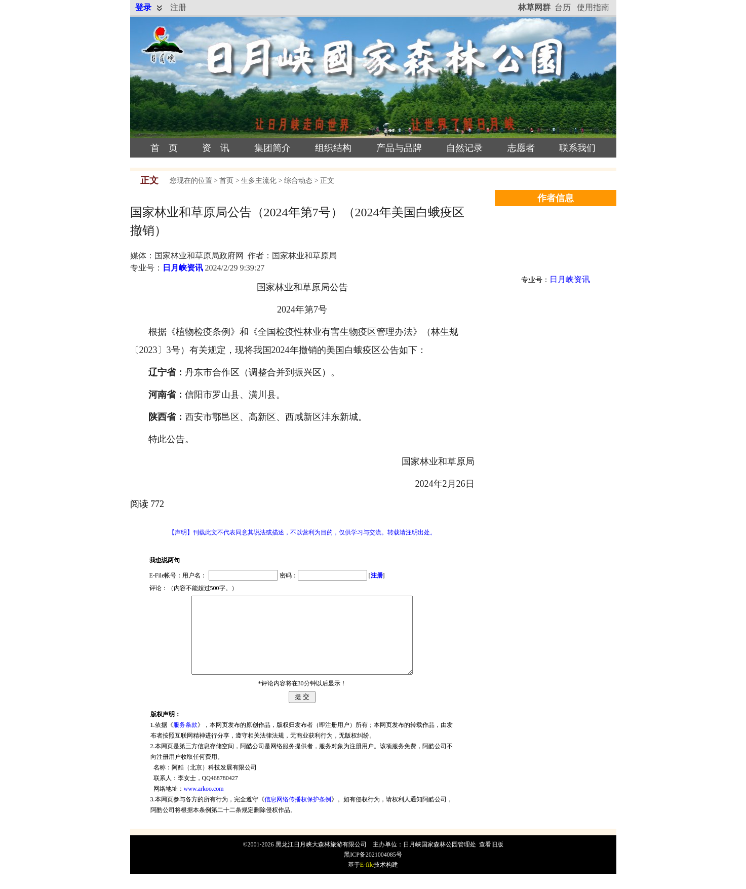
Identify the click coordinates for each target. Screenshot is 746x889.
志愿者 (521, 148)
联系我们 (577, 148)
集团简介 (272, 148)
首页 (226, 180)
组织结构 (333, 148)
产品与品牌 (399, 148)
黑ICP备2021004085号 (373, 869)
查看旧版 (491, 859)
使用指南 (593, 7)
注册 (178, 7)
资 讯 (215, 148)
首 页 (164, 148)
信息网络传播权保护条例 (297, 814)
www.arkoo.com (204, 803)
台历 (563, 7)
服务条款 (185, 740)
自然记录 (464, 148)
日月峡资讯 (183, 267)
